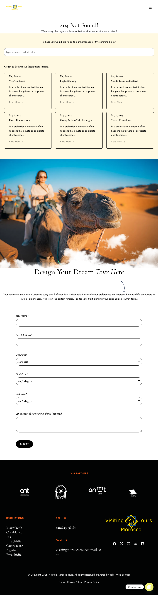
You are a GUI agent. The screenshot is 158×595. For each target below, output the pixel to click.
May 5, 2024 (66, 115)
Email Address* (79, 338)
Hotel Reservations (19, 120)
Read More (16, 102)
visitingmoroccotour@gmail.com (78, 551)
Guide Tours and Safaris (124, 80)
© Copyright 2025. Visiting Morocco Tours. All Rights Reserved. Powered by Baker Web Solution (79, 574)
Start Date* (79, 377)
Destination (79, 358)
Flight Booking (68, 80)
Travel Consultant (121, 120)
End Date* (79, 397)
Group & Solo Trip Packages (76, 120)
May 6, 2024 (15, 75)
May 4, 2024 (117, 115)
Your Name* (79, 319)
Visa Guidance (17, 80)
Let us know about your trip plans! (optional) (79, 422)
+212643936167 (66, 527)
